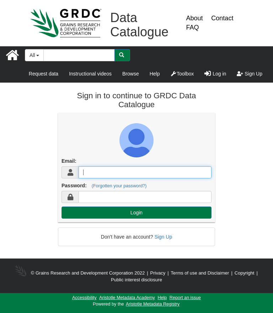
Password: (74, 185)
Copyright (245, 273)
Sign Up (249, 74)
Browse (130, 74)
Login (136, 212)
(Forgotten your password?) (119, 185)
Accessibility (84, 297)
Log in (215, 74)
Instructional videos (90, 74)
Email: (68, 161)
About (194, 18)
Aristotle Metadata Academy (127, 297)
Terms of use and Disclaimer (200, 273)
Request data (43, 74)
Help (155, 74)
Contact (222, 18)
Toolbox (182, 74)
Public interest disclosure (136, 279)
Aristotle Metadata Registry (153, 304)
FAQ (192, 27)
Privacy (158, 273)
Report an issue (185, 297)
